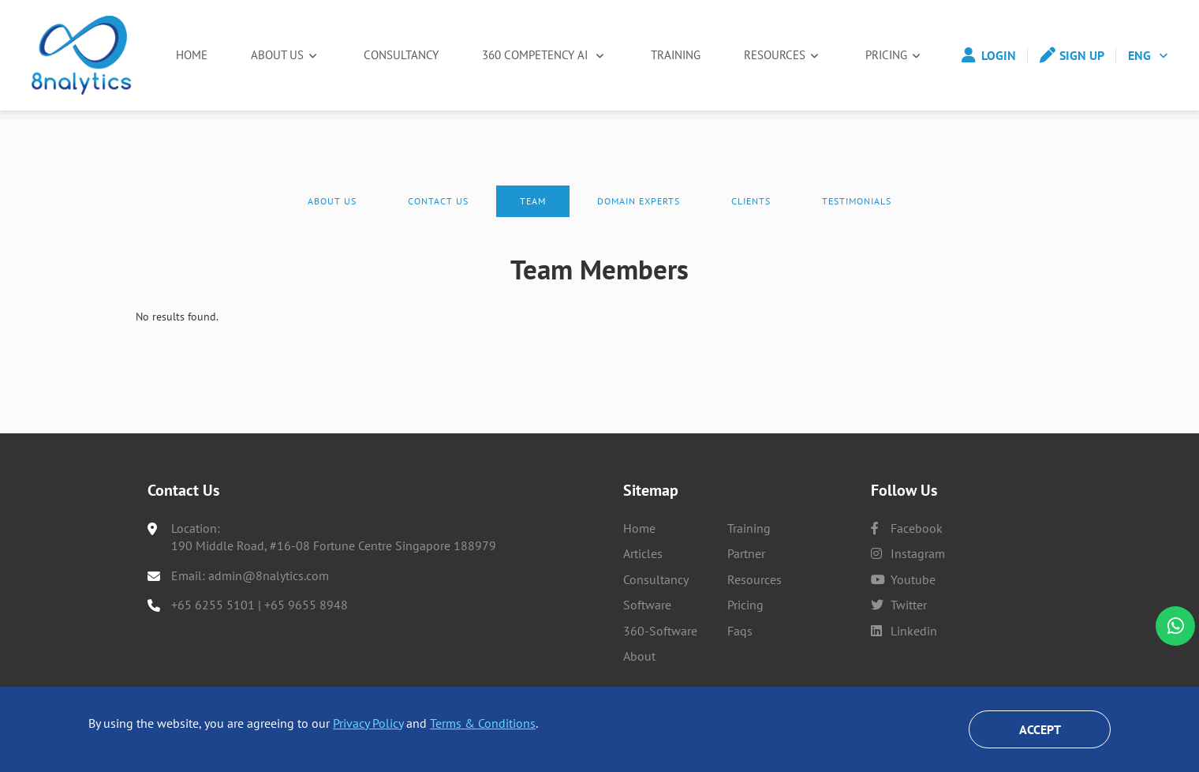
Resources (779, 55)
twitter (899, 605)
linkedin (904, 631)
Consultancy (399, 55)
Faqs (740, 631)
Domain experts (638, 222)
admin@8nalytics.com (268, 575)
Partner (746, 553)
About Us (277, 55)
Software (647, 605)
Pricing (889, 55)
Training (677, 55)
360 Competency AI (537, 55)
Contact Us (438, 222)
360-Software (660, 631)
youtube (903, 579)
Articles (643, 553)
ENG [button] (1139, 55)
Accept (1040, 729)
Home (192, 55)
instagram (908, 553)
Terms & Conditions (483, 723)
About (639, 656)
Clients (751, 222)
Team (533, 222)
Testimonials (856, 222)
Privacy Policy (368, 723)
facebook (907, 528)
